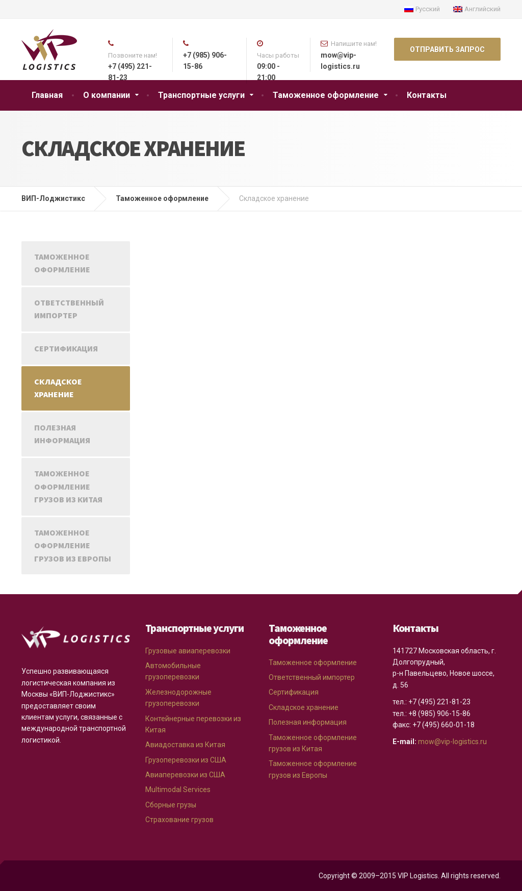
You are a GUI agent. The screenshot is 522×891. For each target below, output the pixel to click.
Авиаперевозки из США (185, 775)
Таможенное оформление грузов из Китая (68, 486)
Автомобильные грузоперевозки (173, 671)
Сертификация (66, 348)
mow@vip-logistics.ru (452, 741)
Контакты (427, 95)
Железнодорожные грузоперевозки (178, 697)
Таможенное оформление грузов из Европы (72, 545)
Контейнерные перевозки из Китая (193, 724)
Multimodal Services (178, 789)
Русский (422, 9)
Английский (477, 9)
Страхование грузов (179, 820)
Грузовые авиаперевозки (187, 651)
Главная (47, 95)
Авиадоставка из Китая (185, 745)
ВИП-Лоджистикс (53, 198)
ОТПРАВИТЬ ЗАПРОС (447, 49)
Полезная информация (62, 434)
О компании (106, 95)
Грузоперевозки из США (185, 760)
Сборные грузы (170, 805)
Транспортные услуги (201, 95)
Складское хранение (58, 388)
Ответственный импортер (69, 309)
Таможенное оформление (326, 95)
